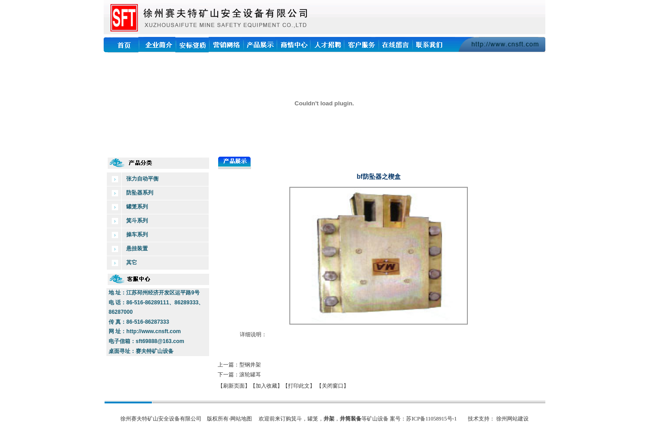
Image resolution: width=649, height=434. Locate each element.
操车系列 (137, 234)
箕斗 (296, 419)
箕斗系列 (137, 220)
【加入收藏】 (266, 386)
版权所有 (218, 419)
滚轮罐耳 (250, 374)
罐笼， (315, 419)
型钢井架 (250, 365)
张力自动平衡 (142, 179)
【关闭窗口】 (332, 386)
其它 (131, 262)
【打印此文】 (299, 386)
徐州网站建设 (512, 419)
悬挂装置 (137, 248)
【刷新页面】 (234, 386)
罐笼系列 (137, 206)
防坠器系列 (139, 193)
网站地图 (241, 419)
